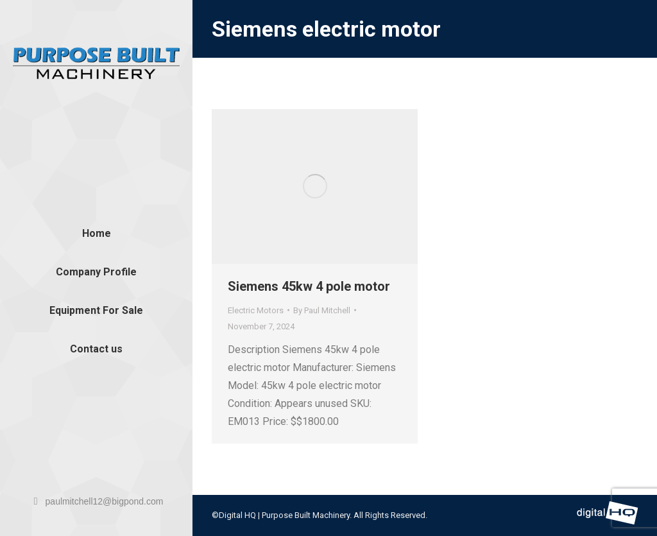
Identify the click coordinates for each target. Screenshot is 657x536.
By (321, 310)
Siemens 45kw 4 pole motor (309, 286)
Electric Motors (256, 310)
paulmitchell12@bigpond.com (97, 501)
